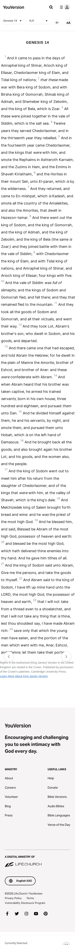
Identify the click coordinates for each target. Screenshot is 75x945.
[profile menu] (64, 7)
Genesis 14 (13, 20)
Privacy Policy (13, 898)
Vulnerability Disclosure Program (25, 902)
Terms (30, 898)
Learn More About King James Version (24, 676)
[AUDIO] (57, 22)
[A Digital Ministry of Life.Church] (37, 858)
